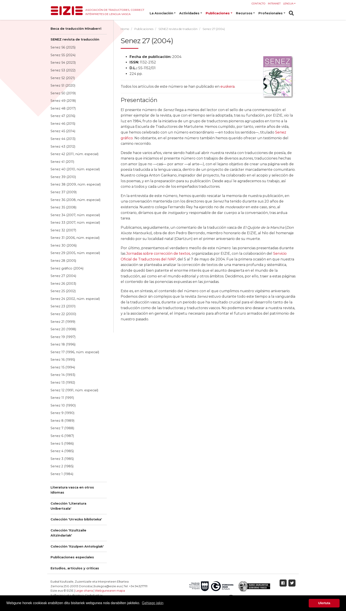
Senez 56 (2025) (63, 47)
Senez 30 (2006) (64, 245)
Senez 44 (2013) (63, 139)
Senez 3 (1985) (62, 459)
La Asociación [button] (161, 13)
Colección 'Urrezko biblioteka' (76, 519)
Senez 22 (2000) (63, 314)
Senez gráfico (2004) (67, 268)
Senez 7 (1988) (62, 428)
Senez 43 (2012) (63, 147)
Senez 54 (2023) (63, 63)
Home (125, 29)
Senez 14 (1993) (63, 375)
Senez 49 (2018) (63, 101)
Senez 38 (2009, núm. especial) (76, 184)
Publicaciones (143, 29)
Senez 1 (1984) (62, 474)
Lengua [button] (288, 3)
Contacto (258, 3)
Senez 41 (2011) (62, 162)
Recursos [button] (244, 13)
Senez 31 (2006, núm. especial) (75, 238)
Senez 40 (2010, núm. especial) (75, 169)
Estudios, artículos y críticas (75, 568)
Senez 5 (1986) (62, 444)
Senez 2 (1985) (62, 466)
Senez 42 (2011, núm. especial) (74, 154)
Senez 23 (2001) (63, 306)
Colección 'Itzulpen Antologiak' (77, 546)
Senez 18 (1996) (63, 344)
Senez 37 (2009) (64, 192)
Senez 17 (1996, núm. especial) (75, 352)
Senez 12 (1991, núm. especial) (74, 390)
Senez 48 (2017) (63, 108)
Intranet (274, 3)
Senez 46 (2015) (63, 124)
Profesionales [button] (270, 13)
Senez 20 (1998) (63, 329)
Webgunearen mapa (110, 590)
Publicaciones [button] (218, 13)
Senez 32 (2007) (63, 230)
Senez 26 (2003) (63, 284)
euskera (227, 86)
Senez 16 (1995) (63, 360)
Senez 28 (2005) (63, 261)
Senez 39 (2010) (63, 177)
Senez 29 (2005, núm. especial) (75, 253)
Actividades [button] (189, 13)
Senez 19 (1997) (63, 337)
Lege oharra (84, 590)
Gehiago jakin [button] (153, 603)
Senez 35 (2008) (63, 207)
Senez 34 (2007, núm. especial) (75, 215)
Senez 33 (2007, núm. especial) (75, 223)
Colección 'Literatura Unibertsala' (68, 506)
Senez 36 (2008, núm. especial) (75, 200)
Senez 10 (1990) (63, 405)
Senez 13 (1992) (63, 382)
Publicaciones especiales (72, 557)
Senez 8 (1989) (62, 421)
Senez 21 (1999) (63, 322)
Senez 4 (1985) (62, 451)
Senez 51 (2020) (63, 85)
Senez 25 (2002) (63, 291)
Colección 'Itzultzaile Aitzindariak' (68, 532)
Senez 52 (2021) (63, 78)
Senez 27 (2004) (63, 276)
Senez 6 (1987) (62, 436)
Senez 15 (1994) (63, 367)
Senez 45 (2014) (63, 131)
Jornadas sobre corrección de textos (158, 253)
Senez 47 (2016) (63, 116)
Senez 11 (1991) (62, 398)
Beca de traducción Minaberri (76, 29)
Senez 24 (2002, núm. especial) (75, 299)
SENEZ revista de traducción (75, 39)
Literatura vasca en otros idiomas (72, 489)
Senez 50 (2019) (63, 93)
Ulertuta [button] (324, 603)
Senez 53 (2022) (63, 70)
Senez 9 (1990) (62, 413)
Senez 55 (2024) (63, 55)
